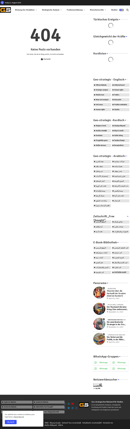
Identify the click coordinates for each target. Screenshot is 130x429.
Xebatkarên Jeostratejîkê (92, 423)
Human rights (118, 90)
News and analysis (102, 100)
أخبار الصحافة (100, 181)
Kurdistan (99, 135)
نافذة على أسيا (119, 196)
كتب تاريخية (118, 253)
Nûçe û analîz (119, 131)
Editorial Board (119, 85)
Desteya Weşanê (119, 126)
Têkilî (47, 423)
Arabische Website (42, 402)
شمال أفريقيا (100, 196)
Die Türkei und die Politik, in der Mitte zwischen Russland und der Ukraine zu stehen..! (117, 338)
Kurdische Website (10, 407)
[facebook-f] (64, 403)
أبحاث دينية (99, 258)
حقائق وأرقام (118, 222)
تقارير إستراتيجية (119, 176)
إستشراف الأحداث (102, 176)
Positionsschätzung (75, 10)
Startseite (45, 59)
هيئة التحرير (99, 162)
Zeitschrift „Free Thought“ (44, 407)
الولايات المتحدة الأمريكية (121, 186)
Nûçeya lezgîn (55, 423)
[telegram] (68, 407)
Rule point (117, 100)
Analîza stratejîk (101, 131)
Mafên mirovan (101, 145)
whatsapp (103, 362)
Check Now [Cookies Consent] (17, 417)
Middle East (100, 95)
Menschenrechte (97, 10)
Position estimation (120, 105)
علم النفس (99, 263)
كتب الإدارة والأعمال (120, 263)
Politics (116, 95)
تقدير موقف (118, 171)
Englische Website (10, 402)
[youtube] (72, 403)
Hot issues (99, 105)
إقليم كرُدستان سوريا (102, 206)
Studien (114, 10)
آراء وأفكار (99, 227)
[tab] (26, 9)
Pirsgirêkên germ (101, 140)
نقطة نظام (99, 166)
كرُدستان (117, 201)
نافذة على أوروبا (101, 186)
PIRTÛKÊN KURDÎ (120, 272)
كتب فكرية (117, 267)
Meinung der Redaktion (25, 10)
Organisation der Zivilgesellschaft (47, 412)
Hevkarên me (108, 423)
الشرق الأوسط (119, 181)
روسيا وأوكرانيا (100, 191)
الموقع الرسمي (101, 248)
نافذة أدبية (99, 232)
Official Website (101, 85)
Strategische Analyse (50, 10)
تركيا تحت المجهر (101, 201)
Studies (116, 110)
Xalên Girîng (118, 135)
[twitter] (68, 403)
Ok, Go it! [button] (10, 422)
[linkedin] (72, 407)
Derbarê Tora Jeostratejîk (71, 423)
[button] (121, 10)
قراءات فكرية (118, 227)
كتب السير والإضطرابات (103, 267)
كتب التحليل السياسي (121, 248)
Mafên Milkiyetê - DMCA (54, 425)
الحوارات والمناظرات (121, 232)
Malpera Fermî (101, 126)
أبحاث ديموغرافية (101, 253)
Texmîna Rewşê (119, 140)
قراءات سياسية (119, 162)
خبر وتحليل (99, 171)
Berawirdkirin (119, 145)
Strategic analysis (102, 90)
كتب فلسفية (100, 272)
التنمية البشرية (119, 258)
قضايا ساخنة (118, 166)
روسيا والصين (118, 191)
